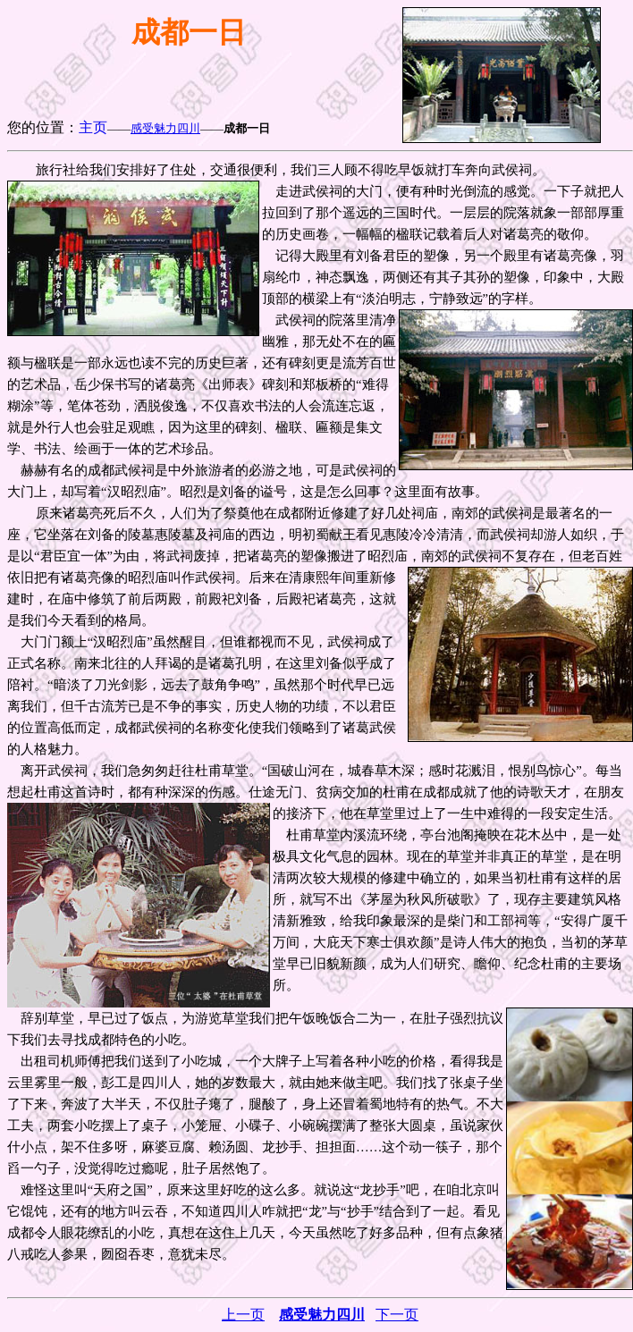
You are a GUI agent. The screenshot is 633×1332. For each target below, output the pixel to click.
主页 (93, 127)
